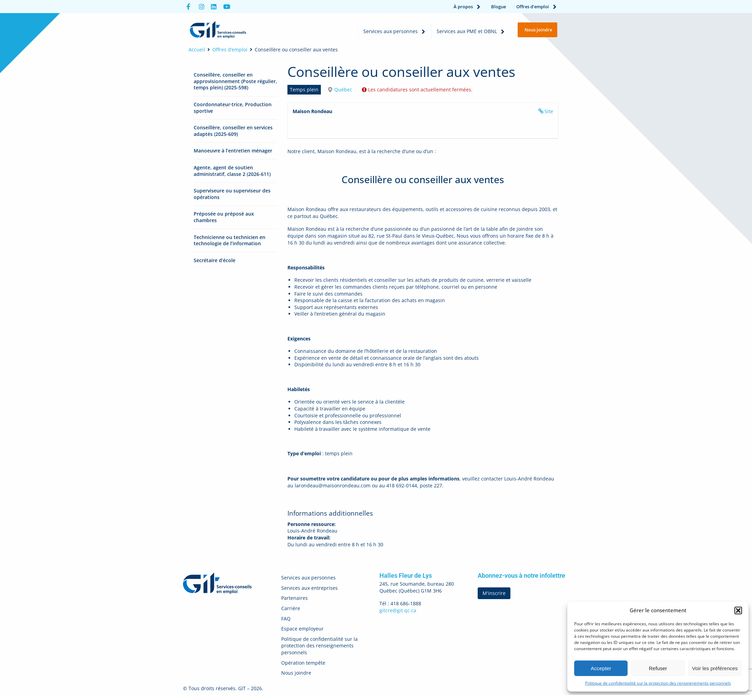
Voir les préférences (715, 668)
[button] (738, 610)
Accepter (601, 668)
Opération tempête (303, 662)
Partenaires (294, 598)
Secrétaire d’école (214, 260)
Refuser (658, 668)
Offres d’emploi (536, 6)
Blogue (498, 6)
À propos (467, 6)
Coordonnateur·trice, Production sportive (233, 107)
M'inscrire (494, 593)
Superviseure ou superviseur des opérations (232, 193)
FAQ (286, 618)
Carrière (290, 608)
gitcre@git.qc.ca (397, 610)
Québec (343, 89)
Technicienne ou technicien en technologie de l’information (229, 240)
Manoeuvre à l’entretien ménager (233, 150)
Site (549, 111)
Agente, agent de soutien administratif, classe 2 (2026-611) (232, 170)
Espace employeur (302, 628)
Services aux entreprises (309, 588)
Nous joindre (296, 672)
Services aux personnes (394, 31)
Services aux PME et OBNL (471, 31)
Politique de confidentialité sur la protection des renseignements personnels (658, 683)
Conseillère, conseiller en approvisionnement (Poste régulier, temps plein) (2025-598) (235, 81)
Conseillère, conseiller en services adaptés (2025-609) (233, 130)
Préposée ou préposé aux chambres (224, 217)
